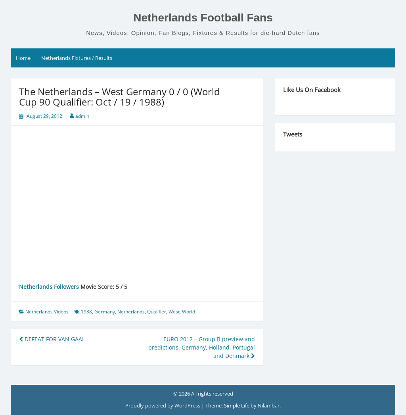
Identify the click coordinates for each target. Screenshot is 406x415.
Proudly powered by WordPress (163, 405)
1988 (86, 311)
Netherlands (131, 311)
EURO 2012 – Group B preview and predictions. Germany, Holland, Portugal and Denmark (201, 347)
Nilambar (269, 405)
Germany (104, 311)
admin (82, 116)
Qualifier (156, 311)
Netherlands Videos (47, 311)
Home (23, 57)
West (174, 311)
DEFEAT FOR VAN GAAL (52, 339)
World (188, 311)
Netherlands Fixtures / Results (76, 57)
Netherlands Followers (49, 286)
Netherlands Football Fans (203, 18)
